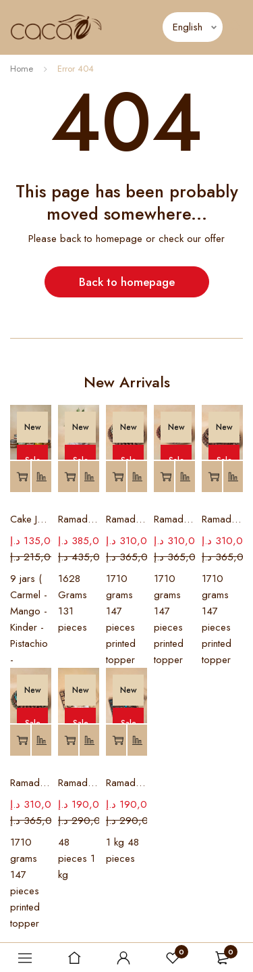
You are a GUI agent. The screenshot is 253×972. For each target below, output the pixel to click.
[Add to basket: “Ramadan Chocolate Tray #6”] (212, 477)
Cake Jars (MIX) (30, 519)
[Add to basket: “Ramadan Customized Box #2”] (68, 740)
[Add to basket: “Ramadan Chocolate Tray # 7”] (164, 477)
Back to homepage (127, 282)
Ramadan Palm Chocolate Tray (78, 519)
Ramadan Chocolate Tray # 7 (174, 519)
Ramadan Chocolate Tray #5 (30, 782)
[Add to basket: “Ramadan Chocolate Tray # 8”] (116, 477)
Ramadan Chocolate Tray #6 (222, 519)
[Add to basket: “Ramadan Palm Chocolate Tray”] (68, 477)
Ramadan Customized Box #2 (78, 782)
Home (21, 68)
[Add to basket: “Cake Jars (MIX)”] (20, 477)
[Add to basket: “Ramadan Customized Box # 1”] (116, 740)
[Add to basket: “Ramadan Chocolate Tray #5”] (20, 740)
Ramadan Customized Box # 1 (126, 782)
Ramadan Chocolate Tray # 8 (126, 519)
